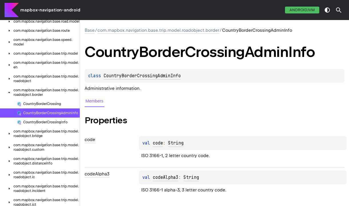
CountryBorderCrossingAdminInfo (142, 76)
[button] (338, 10)
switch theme (327, 10)
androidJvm (302, 10)
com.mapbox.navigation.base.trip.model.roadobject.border (158, 30)
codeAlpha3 (165, 177)
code (158, 143)
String (176, 143)
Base (90, 30)
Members (94, 100)
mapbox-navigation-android (50, 10)
